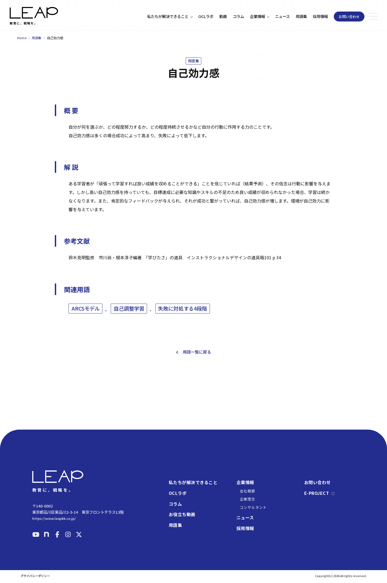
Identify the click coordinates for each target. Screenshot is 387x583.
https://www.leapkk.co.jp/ (54, 518)
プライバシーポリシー (35, 576)
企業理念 (247, 499)
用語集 (301, 16)
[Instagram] (67, 534)
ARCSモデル (85, 311)
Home (21, 37)
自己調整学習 (129, 311)
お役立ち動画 (182, 514)
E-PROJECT (316, 493)
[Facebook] (57, 534)
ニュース (282, 16)
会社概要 (247, 491)
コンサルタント (253, 507)
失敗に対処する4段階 (182, 311)
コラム (238, 16)
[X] (78, 534)
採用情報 (320, 16)
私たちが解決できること (167, 16)
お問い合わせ (349, 16)
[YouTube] (35, 534)
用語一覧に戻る (197, 355)
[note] (46, 534)
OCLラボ (205, 16)
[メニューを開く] (373, 16)
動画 (223, 16)
